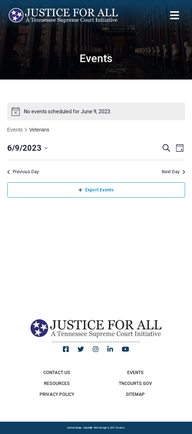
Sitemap (135, 394)
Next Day (173, 171)
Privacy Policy (57, 394)
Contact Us (56, 372)
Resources (57, 383)
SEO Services (117, 427)
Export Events (96, 189)
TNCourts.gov (135, 383)
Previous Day (23, 171)
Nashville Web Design (95, 427)
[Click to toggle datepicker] (27, 148)
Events (15, 130)
